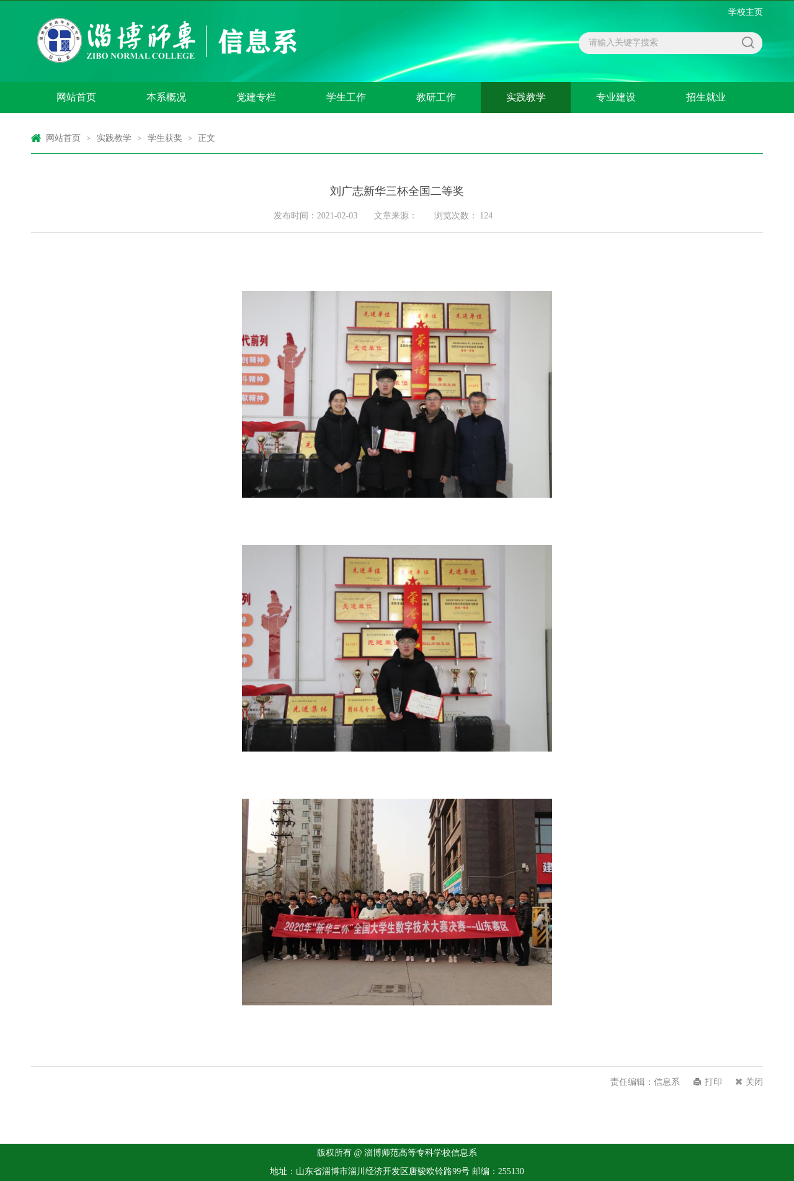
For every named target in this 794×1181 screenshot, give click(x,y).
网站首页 (76, 97)
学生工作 (346, 97)
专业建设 (616, 97)
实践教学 (526, 97)
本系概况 (166, 97)
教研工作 (436, 97)
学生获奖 (165, 138)
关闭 (754, 1082)
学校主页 (745, 12)
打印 (713, 1082)
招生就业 (706, 97)
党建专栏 (256, 97)
